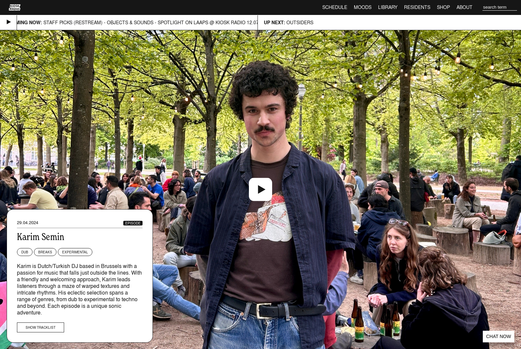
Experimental (75, 252)
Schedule (334, 7)
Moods (362, 7)
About (464, 7)
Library (387, 7)
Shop (443, 7)
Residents (417, 7)
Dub (24, 252)
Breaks (45, 252)
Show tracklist (40, 327)
